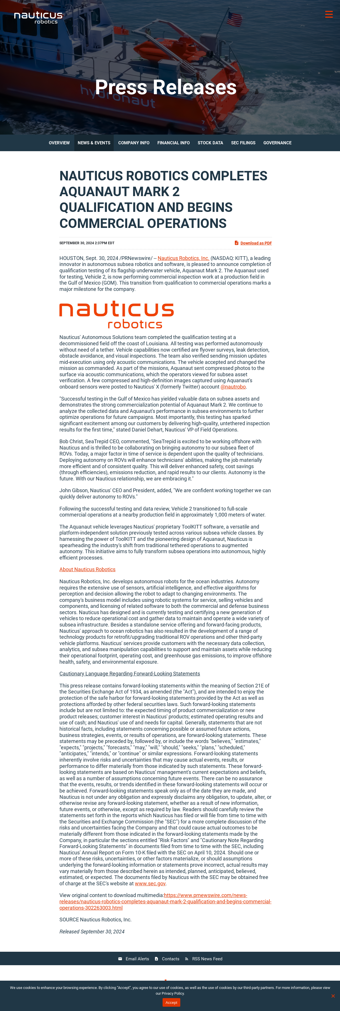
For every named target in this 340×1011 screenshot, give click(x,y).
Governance (277, 142)
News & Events (94, 142)
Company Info (133, 142)
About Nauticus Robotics (87, 569)
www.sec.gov (150, 883)
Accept (171, 1002)
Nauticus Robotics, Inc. (183, 258)
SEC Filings (243, 142)
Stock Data (210, 142)
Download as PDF (253, 242)
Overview (59, 142)
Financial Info (173, 142)
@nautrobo (233, 387)
